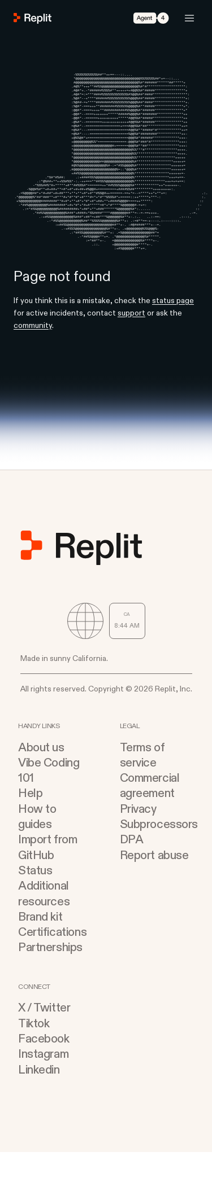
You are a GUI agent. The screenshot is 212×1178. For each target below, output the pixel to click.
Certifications (52, 958)
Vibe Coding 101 (48, 796)
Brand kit (40, 943)
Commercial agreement (150, 811)
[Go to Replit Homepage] (33, 18)
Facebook (44, 1064)
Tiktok (33, 1049)
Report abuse (154, 881)
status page (173, 326)
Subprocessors (157, 850)
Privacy (138, 835)
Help (30, 819)
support (131, 339)
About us (41, 773)
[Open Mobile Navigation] (189, 18)
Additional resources (44, 919)
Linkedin (39, 1095)
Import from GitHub (47, 873)
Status (35, 896)
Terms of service (142, 781)
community (33, 351)
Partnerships (50, 973)
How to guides (37, 842)
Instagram (43, 1080)
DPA (132, 865)
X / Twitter (44, 1033)
